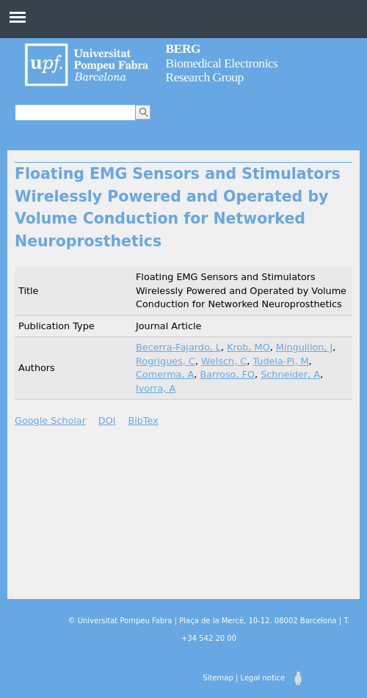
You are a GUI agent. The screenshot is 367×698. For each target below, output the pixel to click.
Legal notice (262, 678)
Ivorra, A (155, 388)
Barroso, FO (227, 374)
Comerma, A (165, 374)
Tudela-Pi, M (280, 361)
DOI (107, 420)
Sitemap (218, 678)
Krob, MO (248, 347)
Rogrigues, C (165, 361)
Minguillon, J (304, 347)
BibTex (143, 420)
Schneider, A (290, 374)
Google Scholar (50, 420)
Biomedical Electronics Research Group (222, 62)
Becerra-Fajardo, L (178, 347)
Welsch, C (224, 361)
